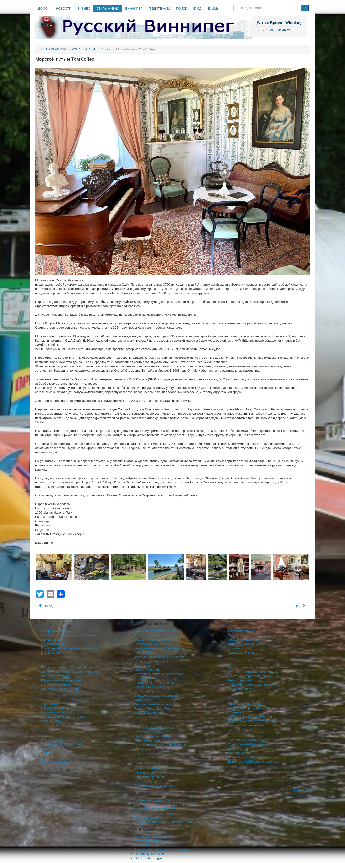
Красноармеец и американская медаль (69, 648)
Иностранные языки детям (154, 785)
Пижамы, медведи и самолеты (250, 716)
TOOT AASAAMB (147, 713)
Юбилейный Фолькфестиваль (62, 680)
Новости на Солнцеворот (246, 725)
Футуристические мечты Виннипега (253, 684)
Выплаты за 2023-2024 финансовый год (257, 757)
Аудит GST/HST (239, 748)
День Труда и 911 (240, 680)
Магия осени (144, 700)
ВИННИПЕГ (133, 8)
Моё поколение (52, 652)
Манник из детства (148, 817)
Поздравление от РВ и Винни (62, 744)
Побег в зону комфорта (151, 661)
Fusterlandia (143, 678)
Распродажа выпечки (56, 631)
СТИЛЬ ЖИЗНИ (107, 8)
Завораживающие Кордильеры (157, 695)
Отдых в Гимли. (52, 740)
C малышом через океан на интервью (162, 849)
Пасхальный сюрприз (56, 708)
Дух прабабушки (146, 781)
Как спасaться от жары (244, 635)
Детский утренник (147, 764)
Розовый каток (51, 757)
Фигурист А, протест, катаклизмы (251, 721)
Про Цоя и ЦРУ (52, 639)
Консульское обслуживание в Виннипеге (70, 635)
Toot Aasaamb (144, 665)
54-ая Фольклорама (55, 676)
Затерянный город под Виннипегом (253, 671)
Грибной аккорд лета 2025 (153, 800)
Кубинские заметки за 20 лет (155, 631)
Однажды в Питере (242, 652)
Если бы (234, 648)
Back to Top (302, 789)
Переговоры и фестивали (153, 644)
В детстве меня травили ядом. (156, 809)
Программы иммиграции (152, 841)
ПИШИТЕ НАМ (159, 8)
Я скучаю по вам (53, 644)
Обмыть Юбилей (147, 670)
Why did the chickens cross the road (159, 674)
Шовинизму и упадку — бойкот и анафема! (165, 804)
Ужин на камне (51, 704)
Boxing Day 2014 (53, 748)
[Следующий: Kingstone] (298, 605)
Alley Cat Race (145, 652)
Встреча (47, 753)
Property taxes (238, 753)
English (213, 8)
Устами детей (144, 772)
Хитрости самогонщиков (245, 644)
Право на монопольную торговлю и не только (260, 667)
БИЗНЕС (83, 8)
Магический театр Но (56, 684)
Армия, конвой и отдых (244, 704)
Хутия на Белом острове (152, 687)
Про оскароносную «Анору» (61, 689)
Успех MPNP (144, 845)
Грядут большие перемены (247, 744)
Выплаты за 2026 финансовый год (252, 761)
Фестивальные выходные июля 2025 (161, 657)
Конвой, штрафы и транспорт (249, 708)
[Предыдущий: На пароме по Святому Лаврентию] (45, 605)
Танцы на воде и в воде (58, 725)
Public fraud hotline (54, 761)
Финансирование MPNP (152, 836)
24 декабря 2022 (240, 712)
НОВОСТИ (63, 8)
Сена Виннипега (239, 689)
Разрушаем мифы (148, 691)
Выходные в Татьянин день (154, 682)
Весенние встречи (54, 712)
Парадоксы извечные (243, 639)
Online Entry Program (149, 858)
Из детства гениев (148, 768)
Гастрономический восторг (154, 813)
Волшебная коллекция (151, 635)
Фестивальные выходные (153, 704)
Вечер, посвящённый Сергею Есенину (68, 667)
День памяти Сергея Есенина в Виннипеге (71, 671)
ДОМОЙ (44, 8)
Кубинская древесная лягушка (63, 716)
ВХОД (197, 8)
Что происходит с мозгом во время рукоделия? (168, 822)
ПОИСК (181, 8)
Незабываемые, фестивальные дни (160, 648)
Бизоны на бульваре (149, 777)
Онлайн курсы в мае (149, 854)
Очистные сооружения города (249, 676)
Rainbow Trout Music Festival (155, 708)
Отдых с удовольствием (152, 639)
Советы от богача (240, 631)
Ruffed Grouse (51, 721)
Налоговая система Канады (248, 740)
